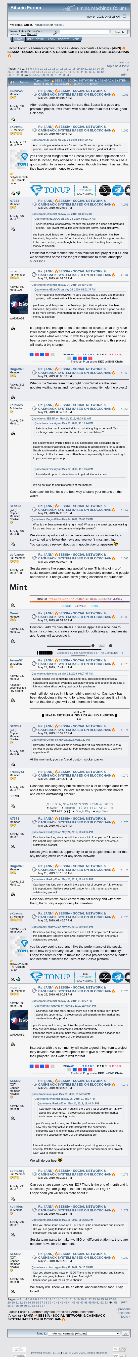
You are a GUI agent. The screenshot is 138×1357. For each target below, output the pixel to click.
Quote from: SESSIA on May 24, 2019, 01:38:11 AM (61, 418)
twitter (53, 807)
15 (61, 68)
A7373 (14, 201)
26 (9, 71)
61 (55, 75)
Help (30, 39)
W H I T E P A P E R (96, 807)
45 (86, 71)
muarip (15, 271)
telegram (70, 807)
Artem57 (16, 660)
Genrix (15, 613)
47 (94, 71)
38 (57, 71)
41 (69, 71)
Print (124, 74)
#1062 (124, 130)
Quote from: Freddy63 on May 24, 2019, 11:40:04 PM (62, 832)
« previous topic (123, 1311)
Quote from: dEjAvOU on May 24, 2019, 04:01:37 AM (62, 140)
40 (65, 71)
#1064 (124, 275)
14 (57, 68)
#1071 (124, 730)
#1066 (124, 409)
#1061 (124, 94)
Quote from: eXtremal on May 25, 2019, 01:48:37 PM (62, 1001)
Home (18, 39)
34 (41, 71)
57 (39, 75)
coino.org (17, 1171)
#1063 (124, 204)
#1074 (124, 869)
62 (59, 75)
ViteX (101, 645)
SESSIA (16, 506)
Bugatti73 (17, 369)
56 (35, 75)
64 (67, 75)
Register (64, 39)
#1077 (124, 1084)
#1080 (124, 1257)
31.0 (23, 34)
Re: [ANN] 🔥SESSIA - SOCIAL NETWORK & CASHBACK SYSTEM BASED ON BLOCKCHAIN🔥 (77, 92)
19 (78, 68)
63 (63, 75)
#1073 (124, 822)
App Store (102, 811)
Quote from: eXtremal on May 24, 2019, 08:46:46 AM (62, 214)
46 (90, 71)
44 (82, 71)
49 (102, 71)
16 (65, 68)
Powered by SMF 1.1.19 (45, 1352)
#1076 (124, 991)
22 (90, 68)
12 (49, 68)
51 (13, 75)
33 (37, 71)
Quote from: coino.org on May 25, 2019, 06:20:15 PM (62, 1220)
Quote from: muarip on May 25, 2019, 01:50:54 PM (61, 1094)
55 (31, 75)
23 (94, 68)
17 (70, 68)
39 (61, 71)
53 (21, 75)
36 (49, 71)
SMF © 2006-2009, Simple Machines (85, 1352)
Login (51, 39)
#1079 (124, 1210)
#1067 (124, 509)
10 (41, 68)
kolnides (16, 405)
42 (73, 71)
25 (102, 68)
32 (33, 71)
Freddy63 (17, 772)
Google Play (83, 811)
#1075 (124, 917)
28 (17, 71)
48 (98, 71)
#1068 (124, 558)
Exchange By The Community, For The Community (88, 652)
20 (82, 68)
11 (45, 68)
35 (45, 71)
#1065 (124, 373)
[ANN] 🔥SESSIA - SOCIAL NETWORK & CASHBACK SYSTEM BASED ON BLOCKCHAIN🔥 (68, 51)
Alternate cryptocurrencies (49, 48)
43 (78, 71)
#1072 (124, 775)
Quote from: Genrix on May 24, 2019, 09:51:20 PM (61, 739)
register (58, 24)
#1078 (124, 1174)
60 (51, 75)
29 (21, 71)
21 (86, 68)
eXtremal (16, 127)
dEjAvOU (17, 91)
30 (25, 71)
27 (13, 71)
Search (41, 39)
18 (74, 68)
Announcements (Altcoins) (90, 48)
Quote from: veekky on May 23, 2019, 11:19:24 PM (64, 423)
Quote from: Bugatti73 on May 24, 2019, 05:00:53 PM (62, 519)
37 (53, 71)
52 (17, 75)
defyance (17, 554)
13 (53, 68)
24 (98, 68)
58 (43, 75)
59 (47, 75)
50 (9, 75)
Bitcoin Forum (17, 48)
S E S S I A (54, 804)
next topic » (126, 1314)
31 (29, 71)
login (47, 24)
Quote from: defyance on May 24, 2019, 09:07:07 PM (62, 673)
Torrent (32, 34)
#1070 (124, 664)
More (76, 39)
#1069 (124, 617)
